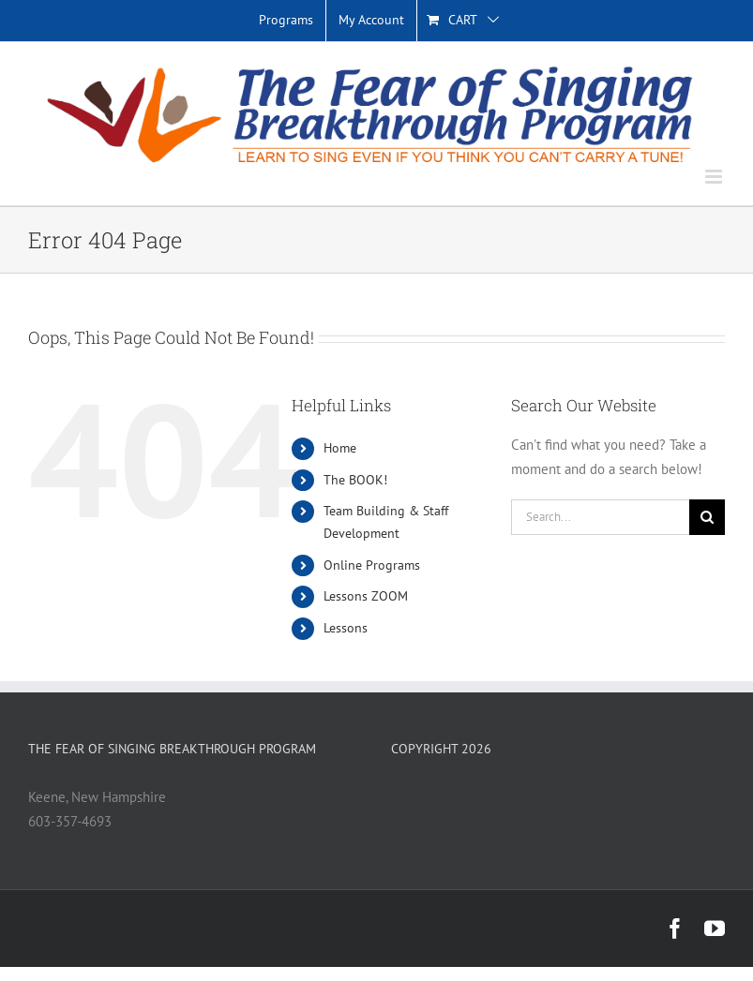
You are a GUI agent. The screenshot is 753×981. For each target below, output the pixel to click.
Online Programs (372, 565)
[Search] (707, 517)
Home (340, 447)
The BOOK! (355, 479)
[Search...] (600, 517)
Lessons (346, 627)
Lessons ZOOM (366, 595)
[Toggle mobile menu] (715, 176)
